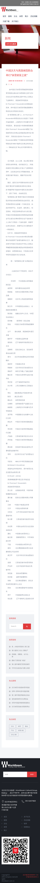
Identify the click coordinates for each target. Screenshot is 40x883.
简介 (26, 16)
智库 (25, 823)
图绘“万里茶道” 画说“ (19, 660)
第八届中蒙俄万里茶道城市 (21, 664)
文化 (15, 16)
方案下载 (6, 21)
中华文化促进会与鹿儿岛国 (21, 668)
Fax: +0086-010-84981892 (30, 2)
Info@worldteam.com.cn (29, 4)
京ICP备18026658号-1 (29, 875)
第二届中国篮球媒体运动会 (21, 695)
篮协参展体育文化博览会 (20, 699)
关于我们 (15, 21)
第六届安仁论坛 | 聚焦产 (20, 650)
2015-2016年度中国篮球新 (20, 691)
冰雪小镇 (21, 730)
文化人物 (14, 734)
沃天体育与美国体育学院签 (21, 687)
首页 (4, 16)
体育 (21, 16)
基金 (26, 726)
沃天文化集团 (11, 44)
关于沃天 (27, 817)
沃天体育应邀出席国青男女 (21, 707)
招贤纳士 (27, 827)
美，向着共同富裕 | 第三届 (20, 647)
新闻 (10, 16)
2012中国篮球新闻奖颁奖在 (21, 703)
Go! (32, 774)
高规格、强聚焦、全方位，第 (21, 655)
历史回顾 (33, 16)
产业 (12, 730)
